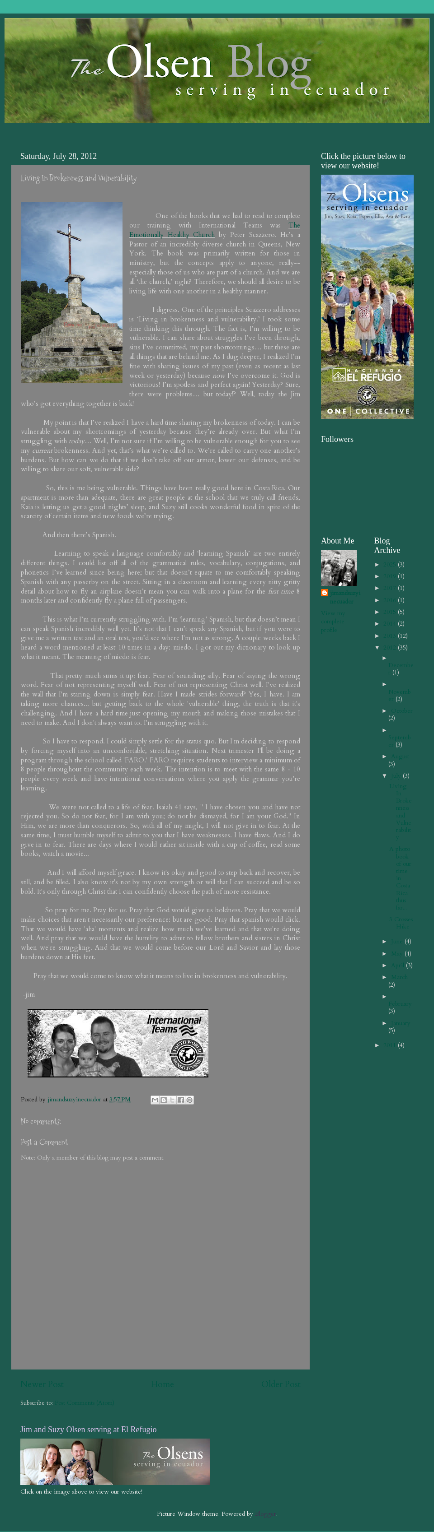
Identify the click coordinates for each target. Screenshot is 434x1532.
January (400, 1023)
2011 (390, 1045)
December (401, 669)
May (398, 954)
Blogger (265, 1514)
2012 (390, 648)
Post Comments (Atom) (84, 1403)
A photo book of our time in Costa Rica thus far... (400, 878)
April (398, 965)
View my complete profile (333, 622)
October (402, 711)
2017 (390, 588)
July (397, 776)
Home (162, 1384)
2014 (390, 624)
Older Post (281, 1384)
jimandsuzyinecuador (345, 597)
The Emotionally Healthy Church (214, 230)
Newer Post (42, 1384)
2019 (390, 576)
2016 (390, 600)
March (399, 977)
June (398, 942)
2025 (390, 565)
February (400, 1004)
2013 (390, 636)
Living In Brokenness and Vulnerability (400, 811)
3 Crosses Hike (401, 923)
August (400, 756)
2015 (390, 612)
